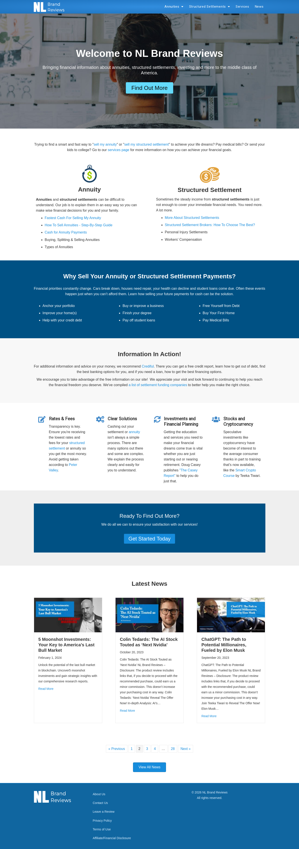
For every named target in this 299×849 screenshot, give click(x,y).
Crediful (148, 366)
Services (242, 7)
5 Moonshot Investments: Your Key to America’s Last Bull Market (66, 645)
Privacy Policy (102, 820)
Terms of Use (102, 829)
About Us (99, 794)
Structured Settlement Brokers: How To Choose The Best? (210, 225)
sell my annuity (105, 144)
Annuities (173, 6)
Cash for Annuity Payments (66, 232)
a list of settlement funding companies (158, 385)
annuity (134, 432)
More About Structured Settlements (192, 218)
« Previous (116, 749)
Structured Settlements (209, 6)
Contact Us (100, 803)
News (259, 7)
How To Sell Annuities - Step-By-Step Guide (78, 225)
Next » (185, 749)
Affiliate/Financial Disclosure (112, 838)
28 (173, 749)
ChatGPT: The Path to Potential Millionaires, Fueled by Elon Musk (223, 645)
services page (118, 150)
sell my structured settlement (146, 144)
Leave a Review (104, 811)
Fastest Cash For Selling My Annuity (73, 218)
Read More (46, 688)
